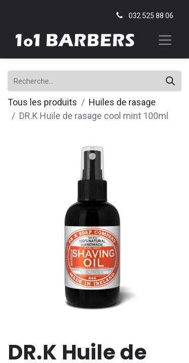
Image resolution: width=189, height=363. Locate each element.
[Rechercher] (170, 81)
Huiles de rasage (122, 102)
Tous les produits (42, 102)
